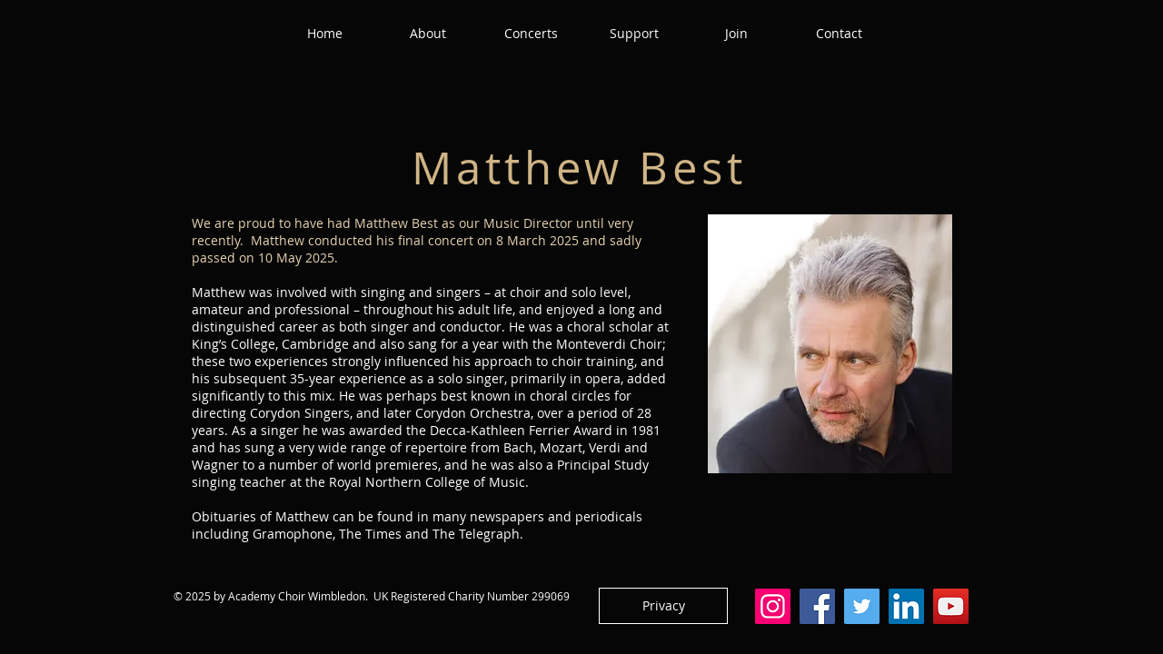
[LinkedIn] (906, 606)
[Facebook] (817, 606)
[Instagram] (772, 606)
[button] (428, 33)
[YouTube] (951, 606)
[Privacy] (663, 606)
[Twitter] (862, 606)
